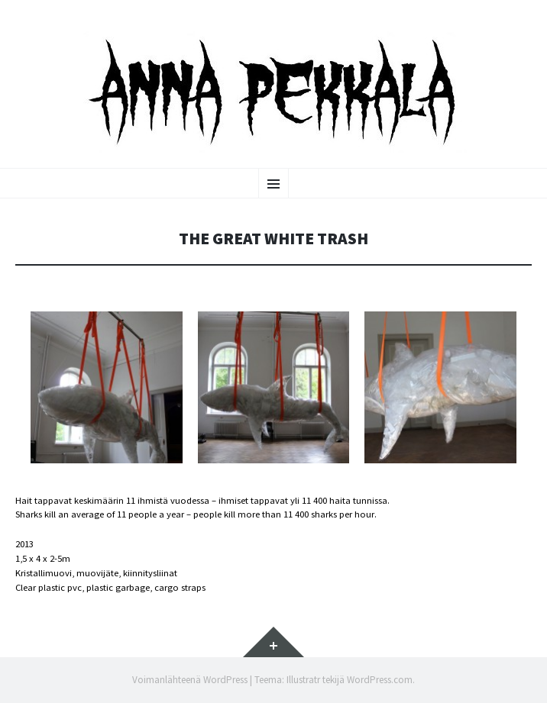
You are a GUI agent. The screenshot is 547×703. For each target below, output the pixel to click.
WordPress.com (380, 679)
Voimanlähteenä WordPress (190, 679)
